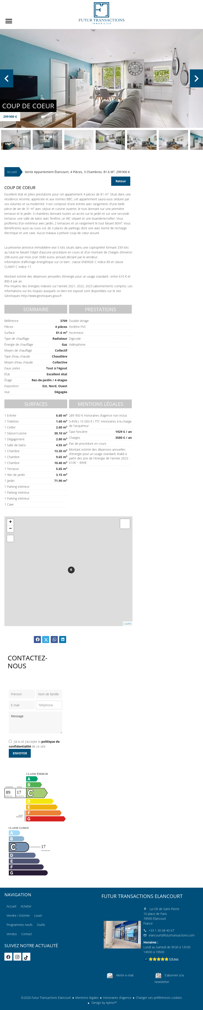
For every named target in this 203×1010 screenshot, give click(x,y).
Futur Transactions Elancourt (142, 896)
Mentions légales (87, 998)
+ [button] (10, 522)
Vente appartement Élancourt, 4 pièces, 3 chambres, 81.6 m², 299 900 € (77, 172)
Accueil (101, 13)
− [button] (10, 529)
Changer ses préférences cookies (159, 998)
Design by (104, 1003)
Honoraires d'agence (117, 998)
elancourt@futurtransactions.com (171, 935)
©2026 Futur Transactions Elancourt (46, 998)
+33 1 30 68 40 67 (161, 930)
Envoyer (20, 753)
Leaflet (127, 623)
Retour (121, 181)
